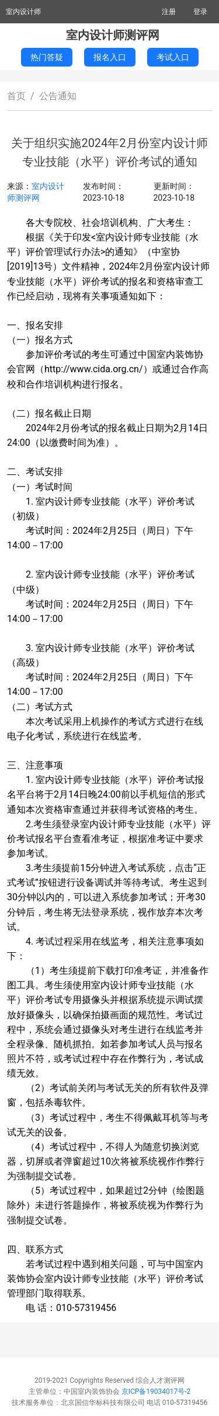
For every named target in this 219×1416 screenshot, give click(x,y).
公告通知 (58, 96)
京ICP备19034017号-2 (156, 1391)
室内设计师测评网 (112, 35)
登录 (200, 12)
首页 (16, 96)
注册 (169, 12)
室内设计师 (23, 12)
